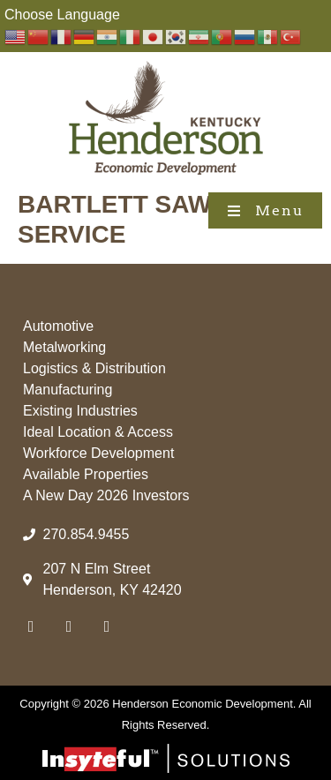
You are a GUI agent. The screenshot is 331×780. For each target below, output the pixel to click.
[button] (265, 210)
